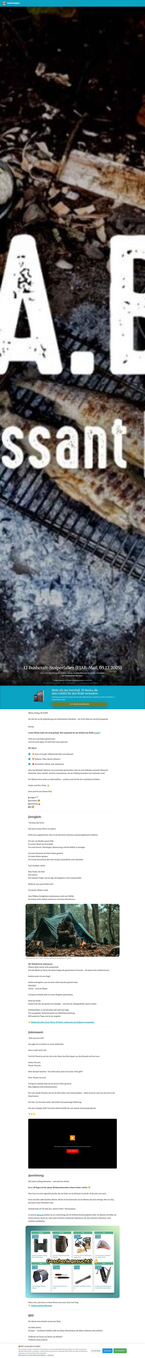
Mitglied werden (86, 3)
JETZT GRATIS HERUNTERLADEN (67, 704)
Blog (98, 3)
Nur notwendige (93, 1350)
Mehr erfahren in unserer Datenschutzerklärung (32, 1355)
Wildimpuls (73, 3)
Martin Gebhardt (59, 680)
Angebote (108, 3)
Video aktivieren (72, 1151)
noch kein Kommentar (78, 680)
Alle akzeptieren (120, 1350)
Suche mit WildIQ (129, 3)
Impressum (50, 1355)
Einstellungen (107, 1350)
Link (97, 733)
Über (117, 3)
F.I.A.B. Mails (67, 680)
